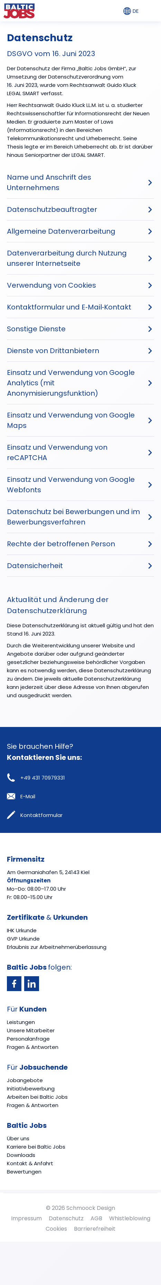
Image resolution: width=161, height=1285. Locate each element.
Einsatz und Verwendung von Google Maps (71, 420)
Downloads (21, 1155)
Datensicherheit (35, 565)
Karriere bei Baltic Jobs (36, 1146)
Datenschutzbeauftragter (52, 209)
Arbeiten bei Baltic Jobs (37, 1096)
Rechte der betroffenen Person (61, 544)
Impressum (26, 1218)
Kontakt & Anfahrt (30, 1163)
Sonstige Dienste (36, 329)
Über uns (18, 1138)
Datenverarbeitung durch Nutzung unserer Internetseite (67, 258)
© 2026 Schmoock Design (80, 1208)
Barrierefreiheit (94, 1229)
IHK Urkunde (22, 930)
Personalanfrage (28, 1038)
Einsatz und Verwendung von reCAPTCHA (57, 452)
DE (131, 11)
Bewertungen (24, 1171)
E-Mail (21, 796)
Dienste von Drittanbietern (53, 351)
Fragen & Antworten (32, 1047)
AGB (96, 1218)
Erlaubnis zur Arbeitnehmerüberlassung (56, 947)
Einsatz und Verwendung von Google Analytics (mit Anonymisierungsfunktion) (71, 383)
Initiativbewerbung (31, 1088)
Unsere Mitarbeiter (31, 1030)
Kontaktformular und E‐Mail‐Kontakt (69, 307)
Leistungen (21, 1022)
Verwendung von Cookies (51, 285)
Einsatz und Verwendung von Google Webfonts (71, 485)
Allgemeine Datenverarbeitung (61, 231)
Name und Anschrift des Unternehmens (49, 182)
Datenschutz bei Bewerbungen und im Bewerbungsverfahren (73, 517)
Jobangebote (25, 1080)
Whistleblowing (129, 1218)
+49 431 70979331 (36, 777)
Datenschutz (66, 1218)
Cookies (56, 1229)
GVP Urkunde (23, 938)
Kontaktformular (35, 815)
